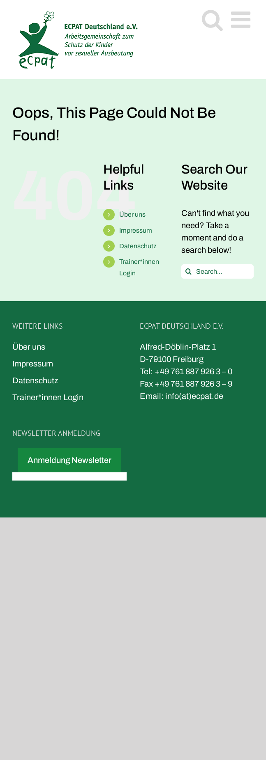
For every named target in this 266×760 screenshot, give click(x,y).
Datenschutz (138, 246)
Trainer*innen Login (47, 397)
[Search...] (217, 271)
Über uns (132, 214)
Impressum (135, 230)
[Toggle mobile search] (212, 19)
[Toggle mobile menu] (242, 19)
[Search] (188, 271)
